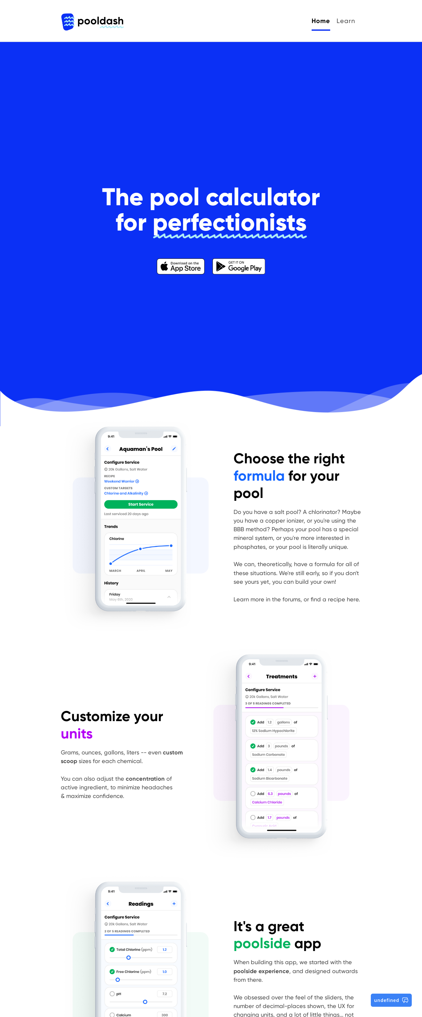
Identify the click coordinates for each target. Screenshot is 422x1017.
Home (321, 21)
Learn (346, 21)
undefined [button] (391, 1000)
